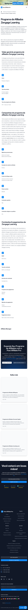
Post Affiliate (18, 357)
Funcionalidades (7, 516)
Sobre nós (7, 528)
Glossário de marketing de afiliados (21, 536)
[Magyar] (9, 598)
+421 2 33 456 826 (6, 567)
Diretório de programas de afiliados (21, 538)
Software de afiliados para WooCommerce (14, 545)
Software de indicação (14, 550)
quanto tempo (10, 138)
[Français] (7, 598)
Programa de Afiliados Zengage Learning (8, 13)
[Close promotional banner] (27, 1)
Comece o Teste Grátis (7, 362)
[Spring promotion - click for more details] (14, 2)
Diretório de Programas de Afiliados (9, 11)
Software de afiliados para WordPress (14, 547)
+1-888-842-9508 (6, 569)
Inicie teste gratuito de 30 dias (14, 479)
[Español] (5, 598)
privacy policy (8, 602)
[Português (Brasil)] (16, 598)
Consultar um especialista (14, 560)
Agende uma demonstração (19, 362)
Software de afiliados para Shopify (14, 543)
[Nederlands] (13, 598)
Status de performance (21, 520)
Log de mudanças (21, 518)
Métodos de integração (7, 518)
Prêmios (7, 530)
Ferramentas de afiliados (14, 552)
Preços (7, 514)
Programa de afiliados (7, 534)
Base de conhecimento (21, 513)
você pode (4, 134)
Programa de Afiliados (11, 26)
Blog (21, 528)
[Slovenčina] (18, 598)
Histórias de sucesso (7, 532)
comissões (6, 28)
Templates (21, 530)
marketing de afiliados (11, 358)
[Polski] (15, 598)
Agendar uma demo (14, 481)
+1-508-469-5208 (6, 572)
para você (10, 124)
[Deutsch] (1, 598)
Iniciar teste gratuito (14, 557)
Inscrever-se (14, 589)
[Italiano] (11, 598)
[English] (3, 598)
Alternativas (7, 523)
